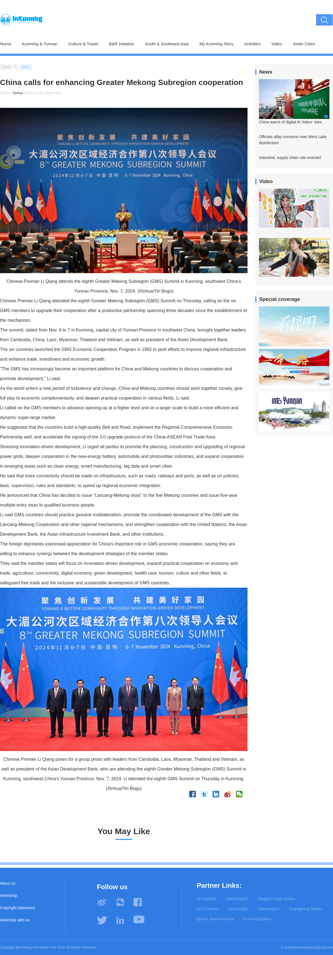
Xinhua (17, 93)
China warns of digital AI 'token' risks (290, 122)
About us (7, 883)
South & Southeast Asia (167, 43)
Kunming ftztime (257, 919)
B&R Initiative (121, 43)
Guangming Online (305, 909)
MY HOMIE (206, 899)
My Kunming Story (216, 43)
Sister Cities (304, 43)
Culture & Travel (83, 43)
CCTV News (207, 909)
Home (5, 43)
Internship (8, 895)
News (25, 67)
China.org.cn (268, 909)
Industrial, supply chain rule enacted (290, 157)
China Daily (238, 909)
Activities (252, 43)
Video (276, 43)
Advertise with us (14, 920)
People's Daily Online (276, 899)
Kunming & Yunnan (39, 43)
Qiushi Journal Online (215, 919)
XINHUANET (237, 899)
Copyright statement (17, 908)
